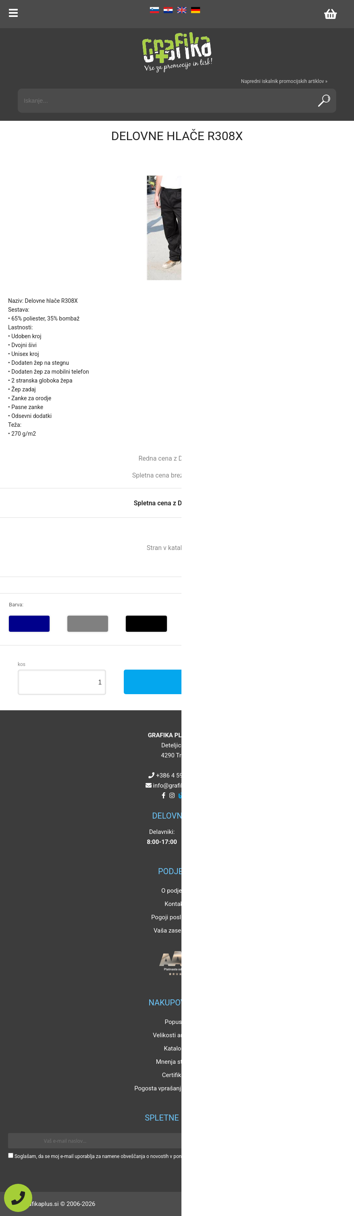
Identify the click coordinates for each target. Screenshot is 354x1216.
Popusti (175, 1022)
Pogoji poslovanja (175, 917)
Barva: (16, 605)
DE (195, 10)
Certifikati (175, 1075)
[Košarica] (330, 14)
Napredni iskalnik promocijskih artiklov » (284, 81)
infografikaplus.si (178, 785)
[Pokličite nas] (18, 1198)
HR (168, 10)
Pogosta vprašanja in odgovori (175, 1088)
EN (182, 10)
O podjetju (175, 890)
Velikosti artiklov (175, 1035)
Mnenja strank (175, 1061)
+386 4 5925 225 (178, 775)
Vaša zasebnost (175, 930)
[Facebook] (163, 795)
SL (154, 10)
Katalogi (175, 1048)
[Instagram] (172, 795)
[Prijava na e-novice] (334, 1140)
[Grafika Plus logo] (177, 52)
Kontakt (175, 904)
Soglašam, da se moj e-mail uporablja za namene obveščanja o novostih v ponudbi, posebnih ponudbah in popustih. (138, 1156)
